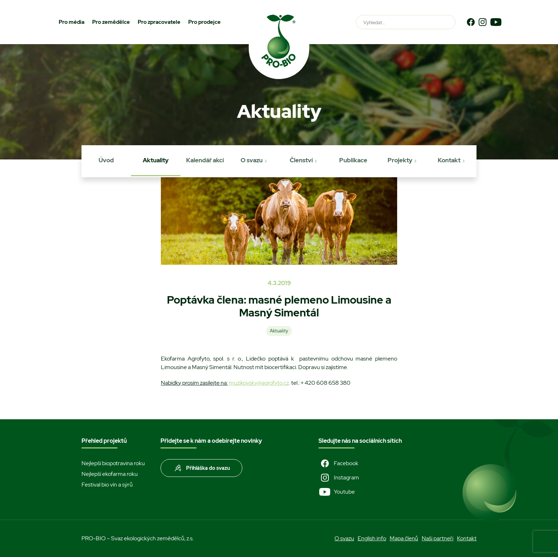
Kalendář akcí (205, 160)
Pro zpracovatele (159, 22)
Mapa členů (404, 538)
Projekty (400, 160)
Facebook (338, 463)
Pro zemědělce (111, 22)
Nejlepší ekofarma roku (109, 474)
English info (372, 538)
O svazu (252, 160)
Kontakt (449, 160)
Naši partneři (437, 538)
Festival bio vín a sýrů (107, 484)
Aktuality (156, 160)
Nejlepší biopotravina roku (113, 463)
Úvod (106, 160)
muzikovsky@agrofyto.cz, (259, 383)
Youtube (337, 492)
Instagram (339, 478)
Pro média (71, 22)
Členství (301, 160)
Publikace (353, 160)
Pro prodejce (204, 22)
